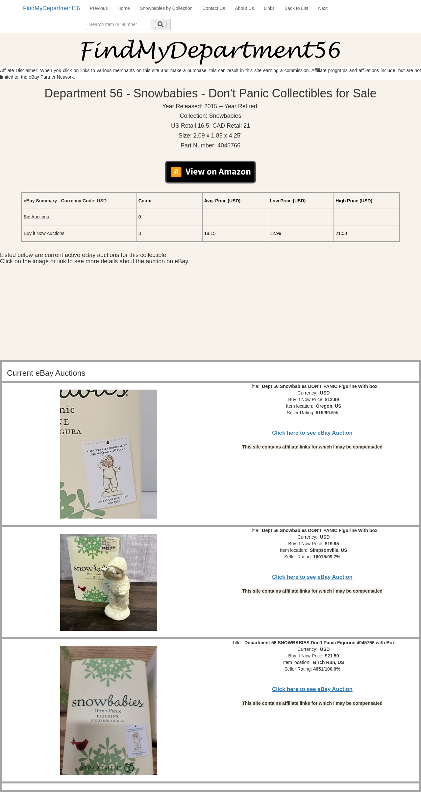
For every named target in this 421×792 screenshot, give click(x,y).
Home (124, 8)
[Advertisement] (210, 314)
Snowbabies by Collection (166, 8)
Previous (99, 8)
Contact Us (213, 8)
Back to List (296, 8)
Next (323, 8)
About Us (244, 8)
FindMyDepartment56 (51, 8)
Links (269, 8)
